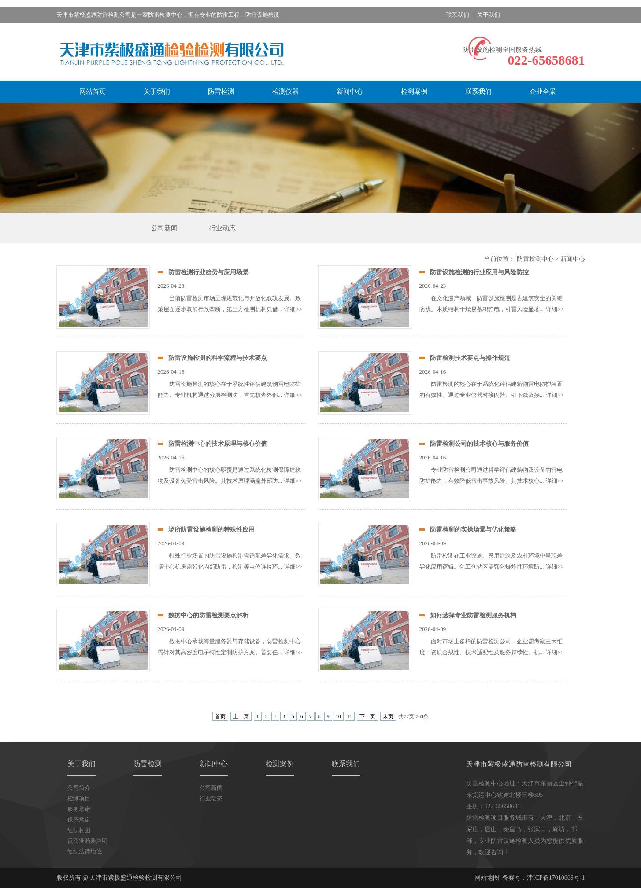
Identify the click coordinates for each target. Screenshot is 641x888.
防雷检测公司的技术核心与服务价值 (479, 443)
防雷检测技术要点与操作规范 (470, 358)
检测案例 (414, 91)
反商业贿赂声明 (87, 840)
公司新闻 (164, 227)
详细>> (293, 309)
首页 (220, 716)
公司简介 (78, 788)
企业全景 (543, 91)
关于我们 (488, 14)
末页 (388, 716)
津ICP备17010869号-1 (556, 877)
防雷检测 (221, 91)
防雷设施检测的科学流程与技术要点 (217, 358)
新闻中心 (350, 91)
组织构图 (78, 830)
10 (338, 716)
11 (349, 716)
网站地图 (486, 877)
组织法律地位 (84, 851)
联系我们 (457, 14)
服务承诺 (78, 809)
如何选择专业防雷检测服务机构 (473, 615)
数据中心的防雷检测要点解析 (208, 615)
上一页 (241, 716)
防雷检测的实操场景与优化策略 (473, 529)
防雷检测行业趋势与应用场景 (208, 272)
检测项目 (78, 798)
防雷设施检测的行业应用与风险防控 (479, 272)
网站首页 (92, 91)
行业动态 (222, 227)
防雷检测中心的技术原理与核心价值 (217, 443)
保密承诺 (78, 819)
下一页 (367, 716)
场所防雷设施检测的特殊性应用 (211, 529)
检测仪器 (285, 91)
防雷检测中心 (535, 259)
